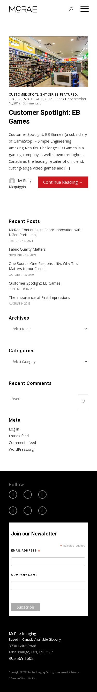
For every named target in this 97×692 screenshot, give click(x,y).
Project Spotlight (26, 99)
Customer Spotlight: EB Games (44, 117)
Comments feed (22, 442)
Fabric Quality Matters (27, 249)
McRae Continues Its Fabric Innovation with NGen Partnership (45, 232)
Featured (68, 95)
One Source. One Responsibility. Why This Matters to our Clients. (43, 266)
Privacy (75, 672)
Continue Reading (60, 182)
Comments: (32, 103)
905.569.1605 (21, 658)
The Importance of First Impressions (39, 297)
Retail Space (55, 99)
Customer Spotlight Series (33, 95)
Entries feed (19, 435)
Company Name (24, 575)
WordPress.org (21, 449)
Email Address (25, 551)
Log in (14, 429)
